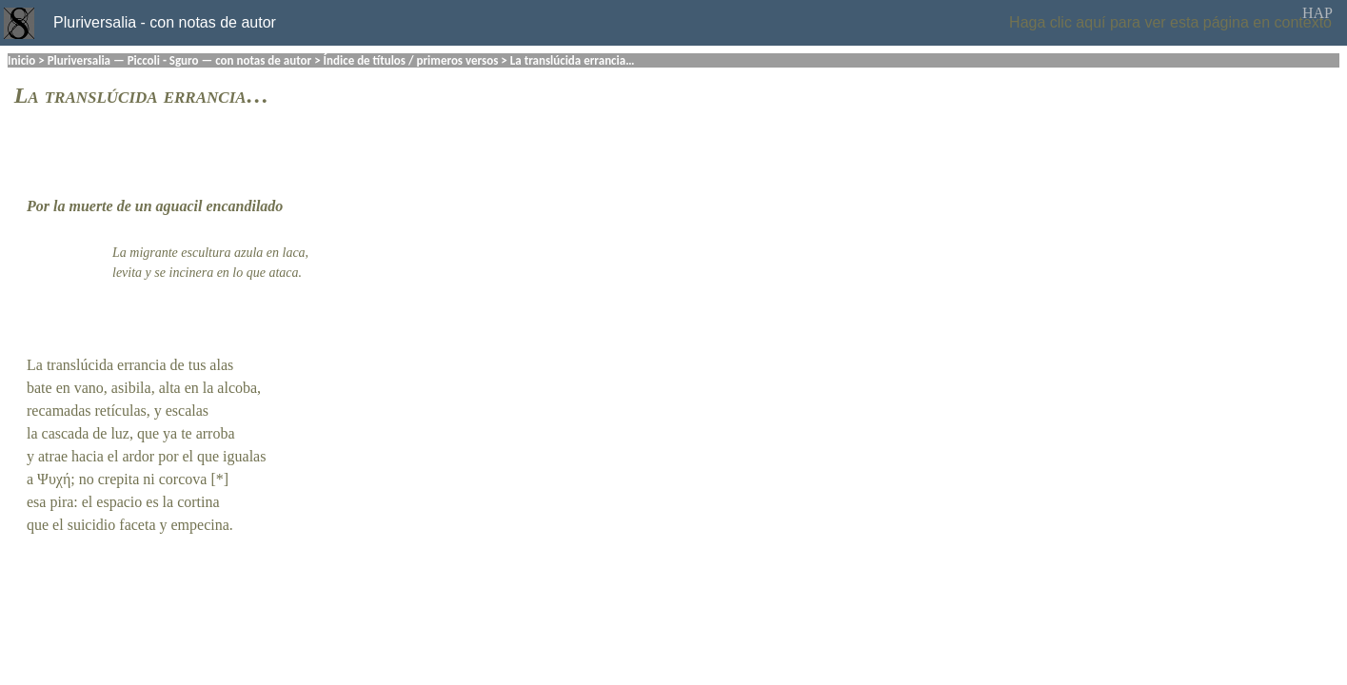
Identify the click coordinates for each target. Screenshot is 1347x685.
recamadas (59, 410)
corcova (183, 479)
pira (61, 502)
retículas (121, 410)
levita (127, 272)
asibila (131, 388)
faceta (137, 525)
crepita (119, 479)
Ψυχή (53, 479)
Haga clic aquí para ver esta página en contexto (1170, 22)
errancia (142, 365)
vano (89, 388)
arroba (215, 433)
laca (294, 252)
